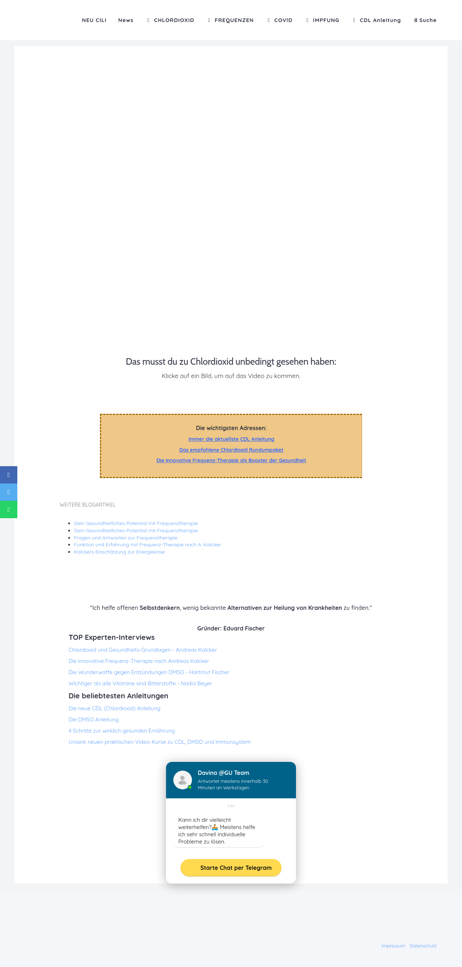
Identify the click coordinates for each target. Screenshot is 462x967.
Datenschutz (423, 946)
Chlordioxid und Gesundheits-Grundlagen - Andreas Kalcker (143, 649)
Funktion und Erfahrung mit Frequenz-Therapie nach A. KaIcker (147, 544)
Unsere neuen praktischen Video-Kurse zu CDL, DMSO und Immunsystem (160, 741)
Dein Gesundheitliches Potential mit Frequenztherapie (136, 523)
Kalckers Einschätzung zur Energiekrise (119, 551)
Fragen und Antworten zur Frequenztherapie (126, 537)
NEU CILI (94, 20)
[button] (424, 20)
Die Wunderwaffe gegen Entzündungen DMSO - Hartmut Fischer (149, 672)
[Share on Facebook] (8, 475)
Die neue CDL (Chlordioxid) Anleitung (115, 708)
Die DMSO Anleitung (94, 719)
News (126, 20)
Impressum (394, 946)
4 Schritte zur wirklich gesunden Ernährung (122, 730)
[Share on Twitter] (8, 492)
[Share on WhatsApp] (8, 509)
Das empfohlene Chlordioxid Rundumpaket (231, 450)
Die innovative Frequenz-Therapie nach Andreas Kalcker (139, 661)
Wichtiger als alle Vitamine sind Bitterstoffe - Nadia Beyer (140, 683)
